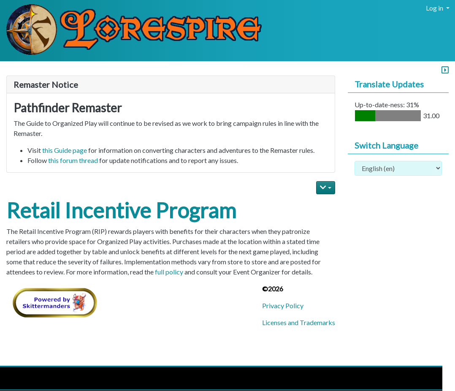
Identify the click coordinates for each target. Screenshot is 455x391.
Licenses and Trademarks (298, 322)
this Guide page (64, 150)
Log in (435, 8)
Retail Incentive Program (121, 210)
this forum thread (73, 160)
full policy (169, 272)
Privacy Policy (282, 305)
